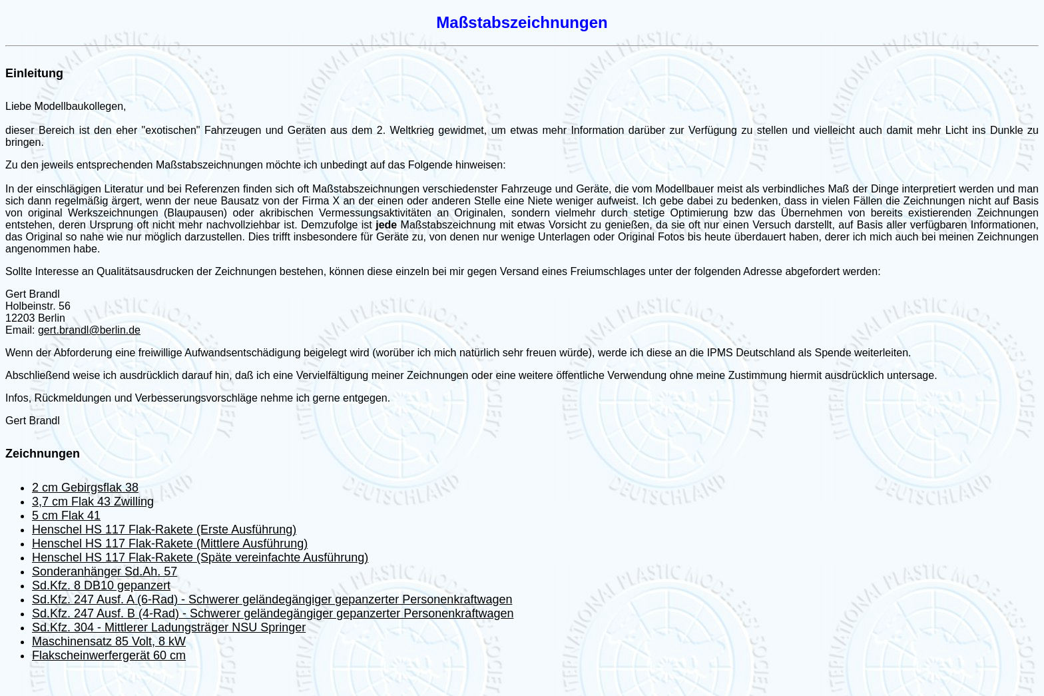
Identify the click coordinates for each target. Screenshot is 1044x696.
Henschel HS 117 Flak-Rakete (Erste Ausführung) (164, 529)
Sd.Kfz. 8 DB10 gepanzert (101, 585)
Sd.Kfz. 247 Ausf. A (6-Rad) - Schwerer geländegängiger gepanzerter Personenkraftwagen (272, 599)
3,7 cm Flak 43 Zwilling (93, 501)
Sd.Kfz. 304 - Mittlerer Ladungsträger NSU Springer (169, 627)
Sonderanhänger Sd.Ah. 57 (104, 571)
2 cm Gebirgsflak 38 (85, 487)
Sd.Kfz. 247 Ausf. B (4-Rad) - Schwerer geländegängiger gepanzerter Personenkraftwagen (272, 613)
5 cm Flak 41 (66, 515)
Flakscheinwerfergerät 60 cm (109, 655)
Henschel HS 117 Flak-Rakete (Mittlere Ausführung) (170, 543)
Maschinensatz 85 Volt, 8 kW (109, 641)
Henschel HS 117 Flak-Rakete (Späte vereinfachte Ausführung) (200, 557)
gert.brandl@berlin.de (89, 330)
